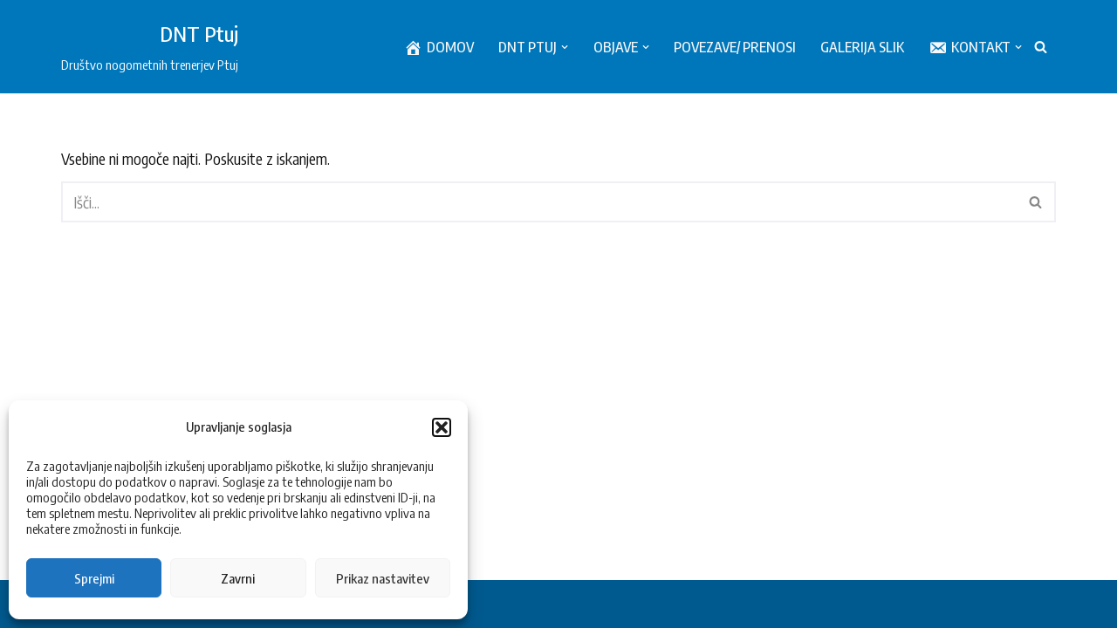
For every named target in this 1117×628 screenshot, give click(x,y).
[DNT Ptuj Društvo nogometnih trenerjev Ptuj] (149, 47)
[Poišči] (1040, 46)
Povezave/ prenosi (735, 47)
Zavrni (238, 578)
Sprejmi (94, 578)
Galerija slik (862, 47)
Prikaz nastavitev (382, 578)
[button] (441, 427)
